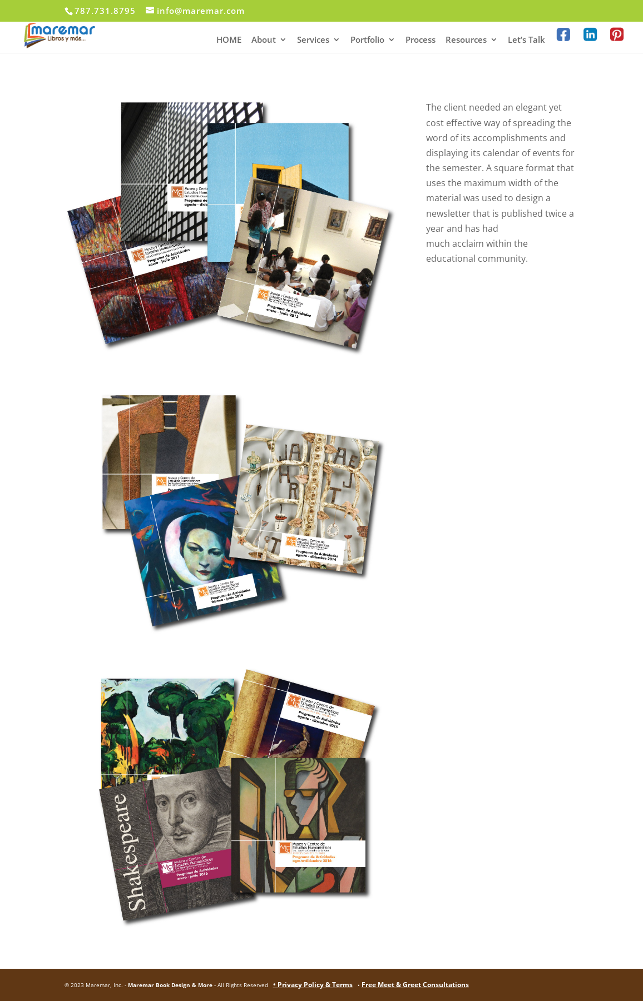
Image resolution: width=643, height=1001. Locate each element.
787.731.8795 (105, 10)
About (263, 40)
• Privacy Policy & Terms (313, 984)
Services (313, 40)
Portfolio (367, 40)
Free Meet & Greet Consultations (415, 984)
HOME (228, 40)
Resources (466, 40)
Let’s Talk (526, 40)
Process (420, 40)
